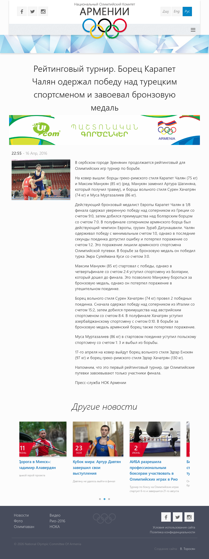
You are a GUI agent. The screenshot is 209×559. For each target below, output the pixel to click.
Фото (18, 520)
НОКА (55, 526)
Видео (55, 515)
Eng (177, 11)
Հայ (166, 11)
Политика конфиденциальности (172, 532)
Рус (187, 11)
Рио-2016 (57, 520)
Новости (21, 515)
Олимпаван (24, 526)
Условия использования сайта (174, 527)
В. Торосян (187, 548)
